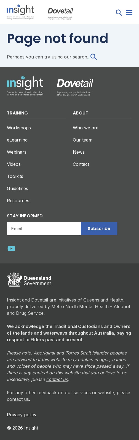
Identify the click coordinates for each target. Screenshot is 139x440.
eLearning (17, 140)
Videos (14, 164)
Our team (82, 140)
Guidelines (17, 188)
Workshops (19, 127)
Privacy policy (21, 414)
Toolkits (15, 176)
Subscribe (99, 228)
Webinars (16, 152)
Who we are (85, 127)
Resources (18, 200)
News (79, 152)
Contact (81, 164)
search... (85, 57)
